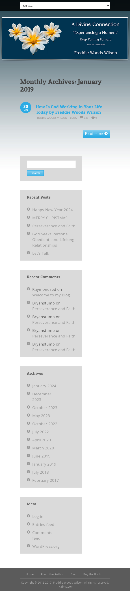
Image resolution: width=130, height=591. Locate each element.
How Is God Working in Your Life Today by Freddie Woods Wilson (69, 109)
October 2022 (44, 423)
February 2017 (45, 480)
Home (30, 574)
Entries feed (43, 524)
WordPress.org (46, 546)
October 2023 (44, 407)
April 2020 (41, 439)
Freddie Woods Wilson (51, 117)
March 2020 (43, 448)
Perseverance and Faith (54, 225)
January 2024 (44, 385)
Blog (73, 117)
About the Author (52, 574)
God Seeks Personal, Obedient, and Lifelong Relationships (53, 239)
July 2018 (40, 472)
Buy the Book (92, 574)
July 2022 (40, 431)
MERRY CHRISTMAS (49, 217)
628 (86, 117)
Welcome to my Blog (51, 295)
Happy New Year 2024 (52, 209)
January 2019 (44, 464)
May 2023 (41, 415)
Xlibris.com (66, 587)
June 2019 (41, 456)
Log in (37, 516)
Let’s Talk (40, 253)
